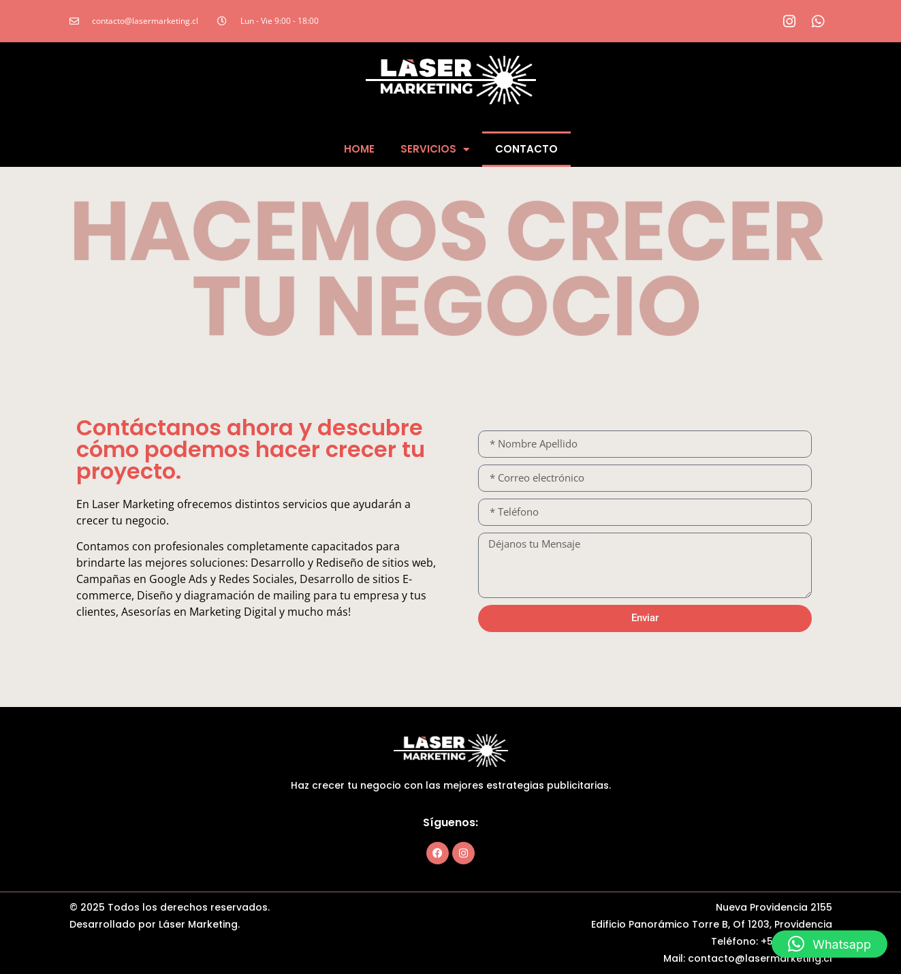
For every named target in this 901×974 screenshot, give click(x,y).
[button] (829, 944)
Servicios (434, 149)
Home (359, 149)
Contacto (526, 149)
